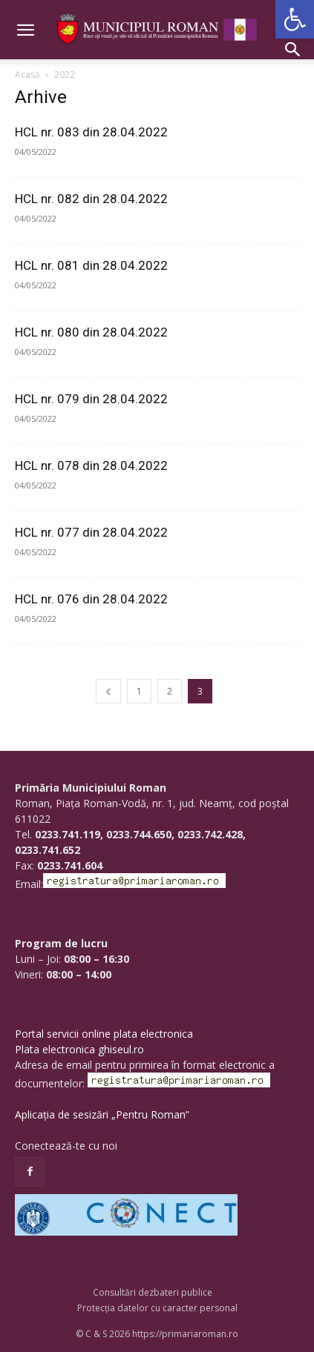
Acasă (27, 74)
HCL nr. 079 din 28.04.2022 (91, 398)
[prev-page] (108, 691)
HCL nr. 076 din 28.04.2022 (91, 599)
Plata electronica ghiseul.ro (79, 1049)
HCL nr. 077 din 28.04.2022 (91, 532)
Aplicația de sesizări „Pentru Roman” (102, 1114)
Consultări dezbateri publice (152, 1292)
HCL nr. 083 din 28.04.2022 (91, 132)
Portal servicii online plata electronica (104, 1034)
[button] (294, 19)
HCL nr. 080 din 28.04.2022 (91, 332)
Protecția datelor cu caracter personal (157, 1308)
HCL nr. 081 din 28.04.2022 (91, 265)
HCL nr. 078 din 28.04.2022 (91, 465)
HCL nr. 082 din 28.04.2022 (91, 198)
